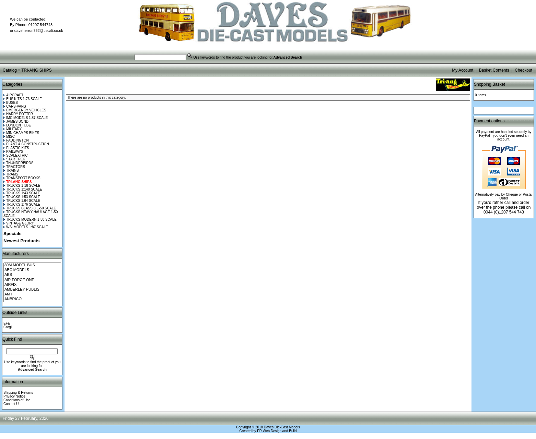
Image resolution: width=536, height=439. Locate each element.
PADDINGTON (16, 140)
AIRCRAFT (13, 95)
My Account (462, 70)
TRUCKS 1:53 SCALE (21, 197)
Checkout (523, 70)
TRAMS (10, 174)
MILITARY (12, 129)
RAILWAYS (13, 152)
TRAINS (11, 170)
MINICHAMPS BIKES (21, 133)
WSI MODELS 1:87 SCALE (25, 227)
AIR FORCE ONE (32, 280)
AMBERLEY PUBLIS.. (32, 289)
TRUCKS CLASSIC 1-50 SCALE (29, 208)
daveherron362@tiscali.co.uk (38, 30)
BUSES (10, 103)
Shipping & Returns (18, 392)
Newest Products (21, 240)
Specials (12, 233)
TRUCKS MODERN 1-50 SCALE (30, 219)
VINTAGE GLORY (18, 223)
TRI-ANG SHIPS (36, 70)
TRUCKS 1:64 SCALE (21, 201)
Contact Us (11, 404)
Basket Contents (494, 70)
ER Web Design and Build (276, 431)
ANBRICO (32, 299)
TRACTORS (14, 167)
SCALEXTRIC (15, 155)
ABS (32, 274)
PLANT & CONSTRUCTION (26, 144)
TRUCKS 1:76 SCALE (21, 204)
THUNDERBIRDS (18, 163)
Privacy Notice (14, 396)
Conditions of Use (17, 400)
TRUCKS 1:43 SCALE (21, 193)
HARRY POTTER (18, 114)
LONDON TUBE (17, 125)
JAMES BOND (15, 121)
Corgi (7, 327)
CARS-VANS (14, 106)
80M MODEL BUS (32, 265)
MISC (9, 136)
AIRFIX (32, 284)
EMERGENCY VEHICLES (24, 110)
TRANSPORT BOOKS (21, 178)
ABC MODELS (32, 270)
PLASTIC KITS (16, 148)
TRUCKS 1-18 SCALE (21, 185)
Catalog (10, 70)
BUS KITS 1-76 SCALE (22, 99)
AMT (32, 294)
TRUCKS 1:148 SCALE (22, 189)
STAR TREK (14, 159)
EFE (6, 323)
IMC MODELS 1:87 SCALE (25, 118)
